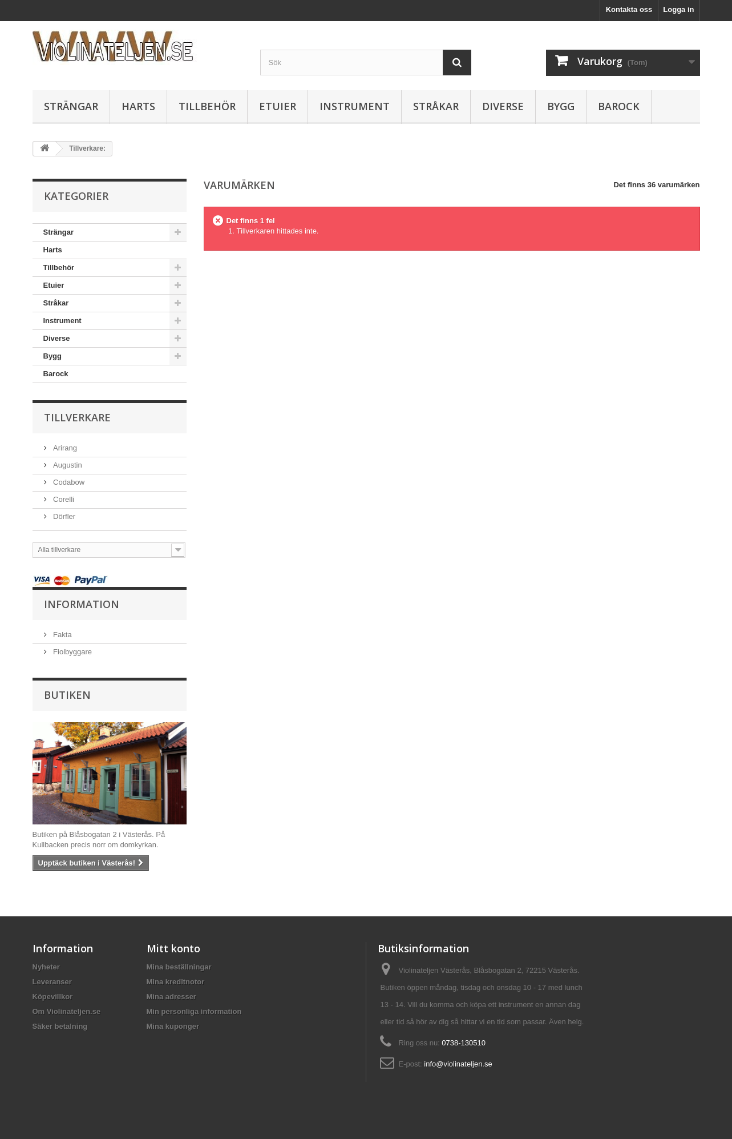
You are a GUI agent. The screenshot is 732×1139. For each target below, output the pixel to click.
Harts (138, 106)
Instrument (355, 106)
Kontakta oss (629, 9)
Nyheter (46, 967)
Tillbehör (207, 106)
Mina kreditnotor (176, 981)
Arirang (64, 448)
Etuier (277, 106)
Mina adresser (171, 996)
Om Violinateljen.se (67, 1011)
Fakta (61, 634)
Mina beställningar (179, 967)
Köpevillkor (53, 996)
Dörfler (63, 516)
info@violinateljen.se (458, 1064)
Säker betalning (60, 1026)
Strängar (71, 106)
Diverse (503, 106)
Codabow (68, 482)
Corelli (62, 499)
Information (81, 604)
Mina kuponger (173, 1026)
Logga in (678, 9)
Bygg (561, 106)
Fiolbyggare (71, 651)
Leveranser (52, 981)
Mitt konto (173, 948)
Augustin (66, 465)
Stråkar (436, 106)
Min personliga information (194, 1011)
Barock (619, 106)
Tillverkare (77, 417)
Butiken (67, 695)
